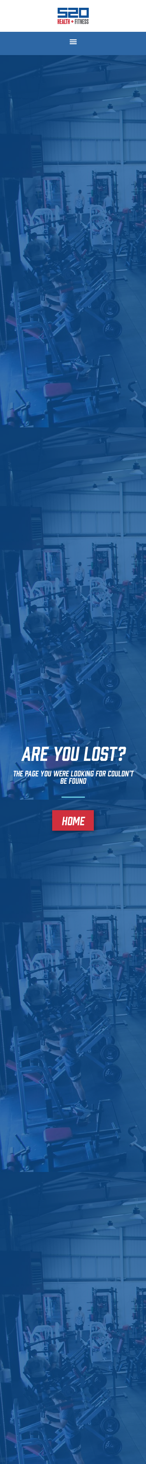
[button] (73, 41)
